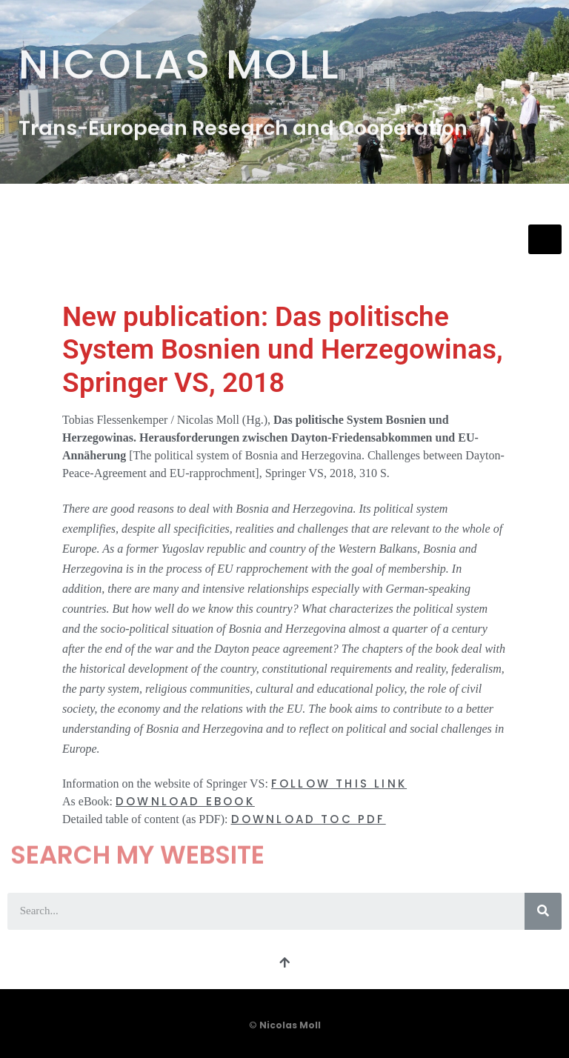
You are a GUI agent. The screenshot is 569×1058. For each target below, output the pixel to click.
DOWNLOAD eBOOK (185, 801)
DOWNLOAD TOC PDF (308, 819)
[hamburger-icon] (545, 239)
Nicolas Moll (180, 60)
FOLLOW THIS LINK (339, 783)
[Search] (543, 911)
